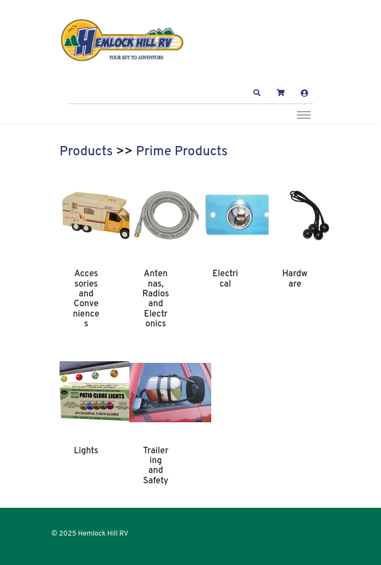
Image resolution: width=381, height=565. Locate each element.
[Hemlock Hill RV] (127, 40)
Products (86, 152)
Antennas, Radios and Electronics (155, 299)
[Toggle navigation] (303, 114)
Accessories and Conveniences (86, 299)
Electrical (225, 279)
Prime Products (182, 152)
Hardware (294, 279)
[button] (257, 93)
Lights (86, 451)
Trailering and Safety (156, 466)
